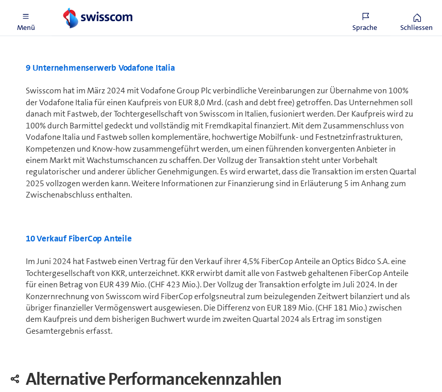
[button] (26, 18)
